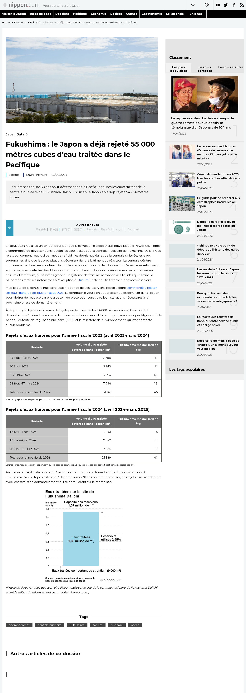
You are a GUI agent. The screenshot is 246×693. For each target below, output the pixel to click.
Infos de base (40, 14)
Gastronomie (151, 14)
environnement (19, 625)
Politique (80, 14)
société (98, 625)
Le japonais (175, 14)
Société (116, 14)
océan (135, 625)
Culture (131, 14)
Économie (98, 14)
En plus (196, 14)
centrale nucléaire (50, 625)
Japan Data (17, 134)
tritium (84, 280)
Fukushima (77, 625)
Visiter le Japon (14, 14)
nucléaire (117, 625)
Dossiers (62, 14)
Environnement (36, 175)
